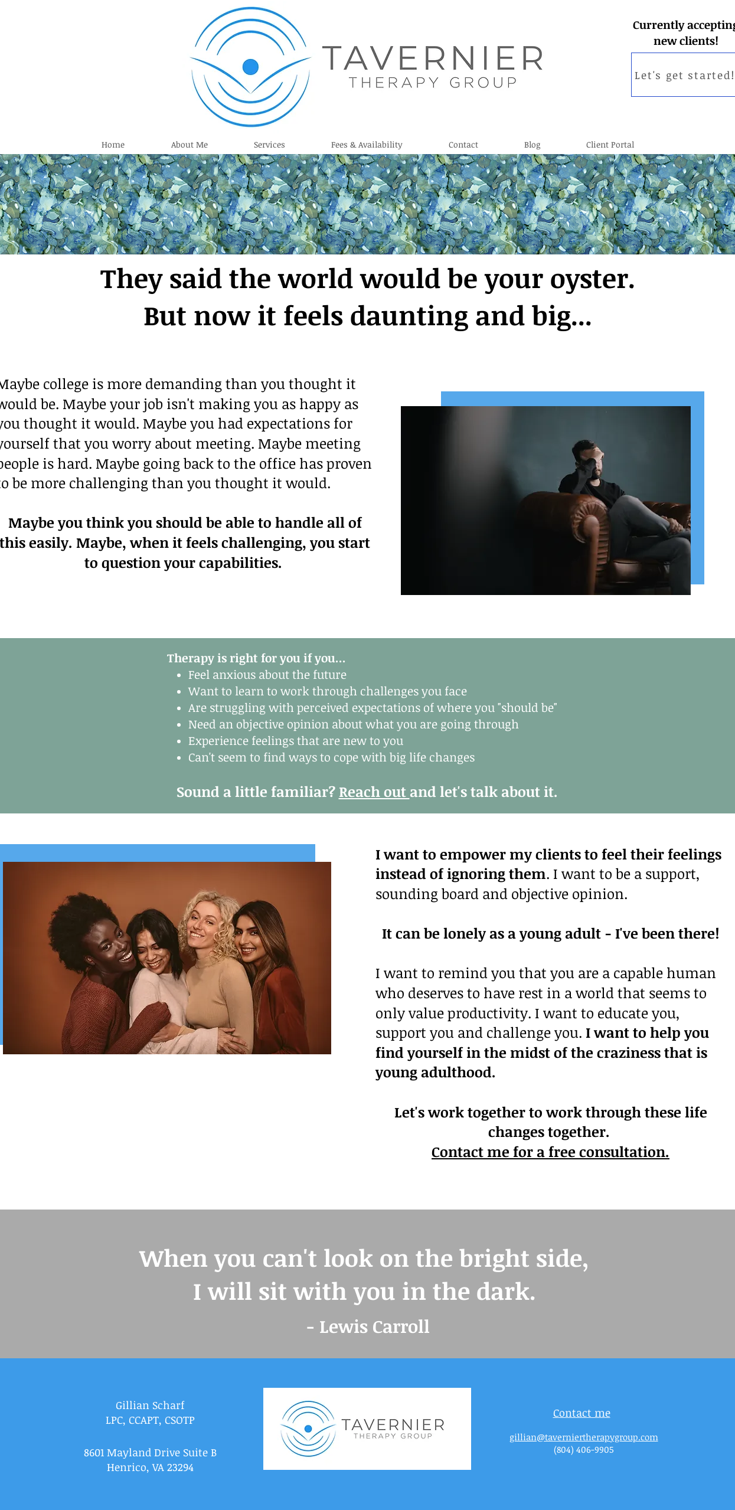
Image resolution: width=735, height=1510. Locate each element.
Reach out (374, 791)
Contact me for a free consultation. (550, 1151)
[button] (269, 144)
